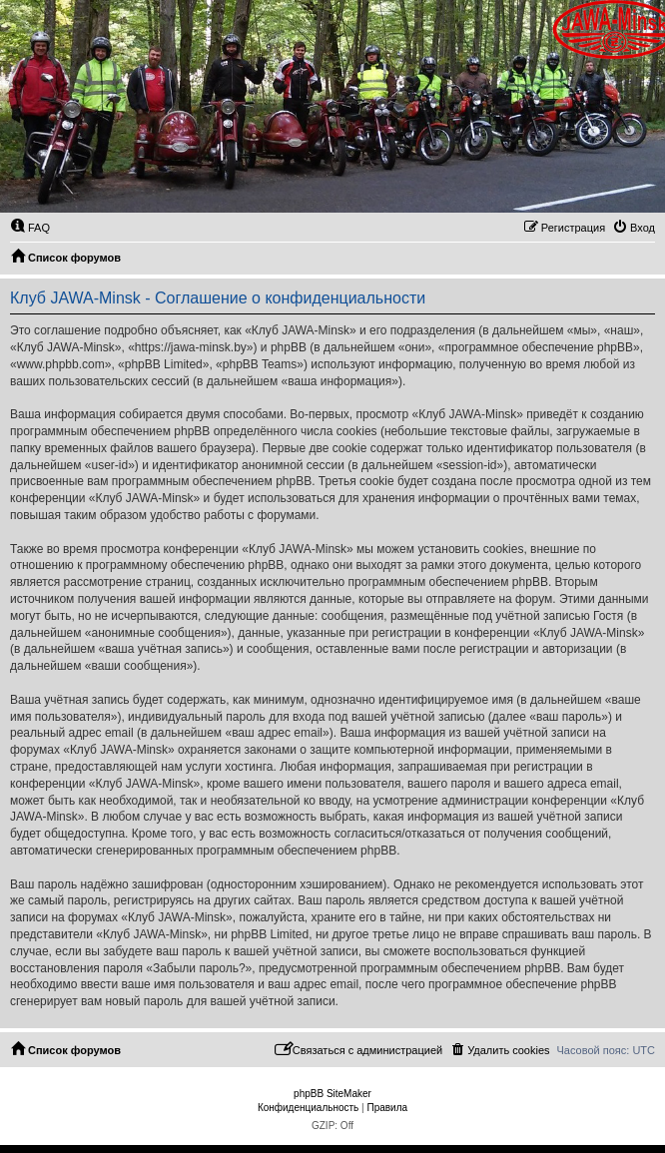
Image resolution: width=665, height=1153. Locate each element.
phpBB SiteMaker (332, 1093)
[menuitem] (30, 228)
